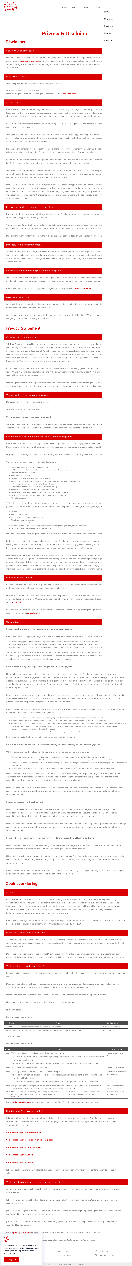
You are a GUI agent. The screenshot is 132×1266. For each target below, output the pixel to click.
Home (64, 7)
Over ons (74, 7)
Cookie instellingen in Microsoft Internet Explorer (29, 1140)
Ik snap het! (11, 1260)
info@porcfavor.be (107, 1255)
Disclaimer (81, 1264)
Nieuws (97, 7)
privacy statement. (83, 288)
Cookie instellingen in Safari (19, 1155)
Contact (108, 7)
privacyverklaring (21, 1102)
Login (122, 7)
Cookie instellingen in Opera (19, 1162)
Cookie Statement (69, 1264)
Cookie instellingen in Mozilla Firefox (23, 1132)
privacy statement (30, 61)
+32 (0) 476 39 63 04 (108, 1251)
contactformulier (71, 93)
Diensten (86, 7)
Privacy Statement (54, 1264)
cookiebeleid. (16, 602)
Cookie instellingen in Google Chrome (24, 1147)
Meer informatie (9, 1253)
